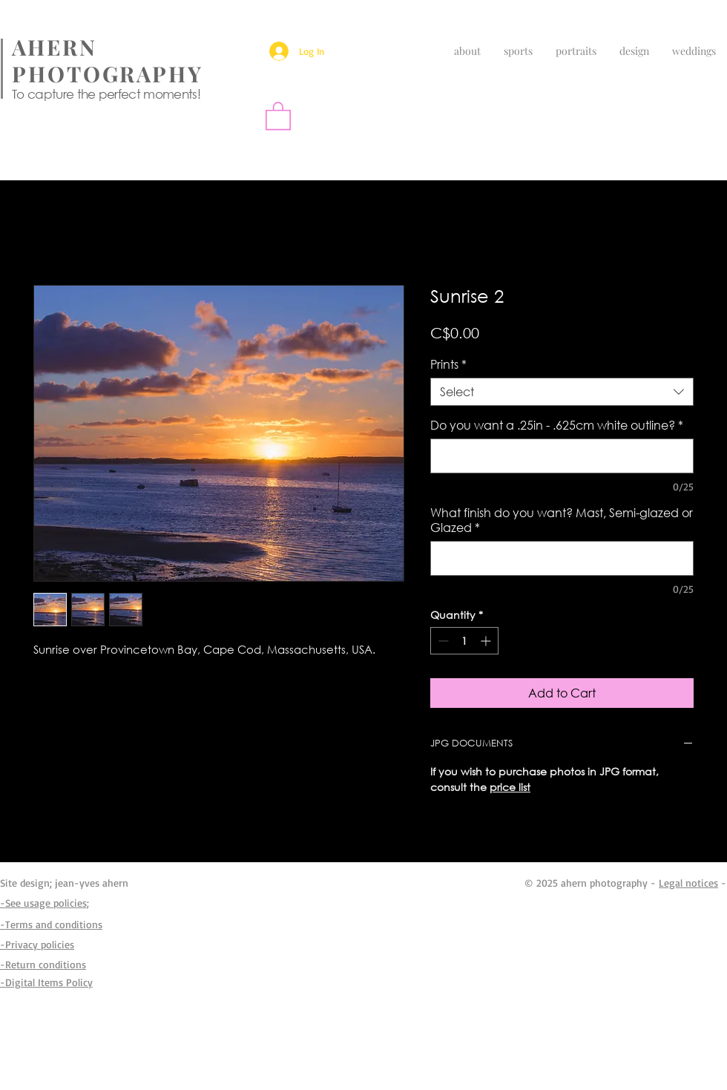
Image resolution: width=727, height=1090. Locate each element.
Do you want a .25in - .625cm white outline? (556, 425)
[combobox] (562, 392)
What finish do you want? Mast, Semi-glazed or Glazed (561, 520)
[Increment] (487, 641)
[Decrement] (441, 641)
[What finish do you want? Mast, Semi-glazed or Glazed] (562, 558)
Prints (448, 364)
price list (510, 787)
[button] (278, 115)
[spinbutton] (464, 641)
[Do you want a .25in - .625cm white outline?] (562, 456)
